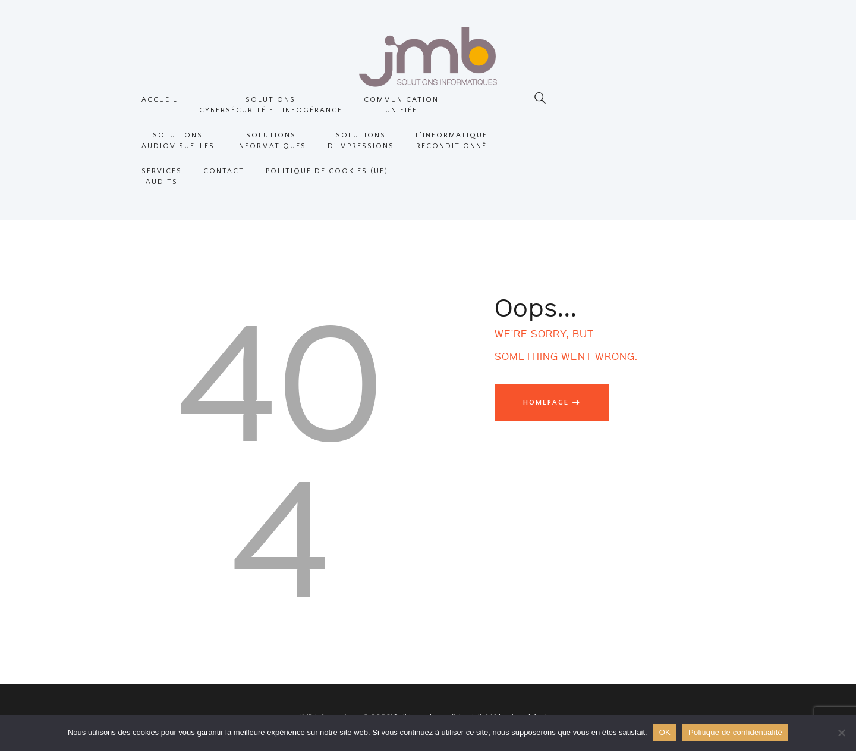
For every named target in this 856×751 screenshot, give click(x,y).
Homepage (546, 402)
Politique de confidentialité (735, 732)
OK (665, 732)
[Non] (841, 733)
